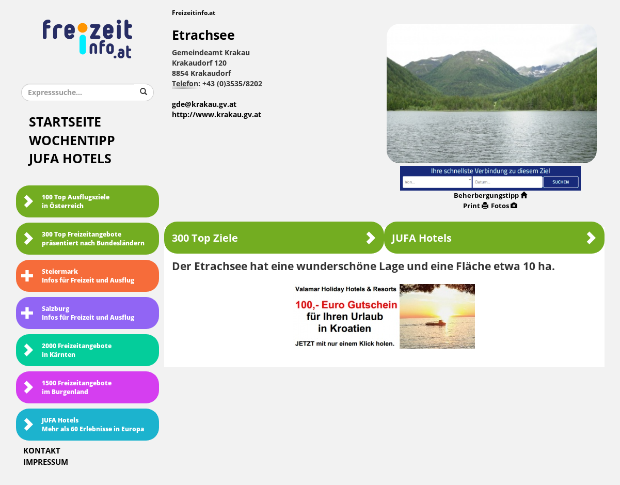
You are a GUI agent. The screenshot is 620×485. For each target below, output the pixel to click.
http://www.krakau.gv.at (216, 115)
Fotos (504, 206)
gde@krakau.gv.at (204, 104)
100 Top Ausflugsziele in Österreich (65, 202)
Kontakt (41, 451)
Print (475, 206)
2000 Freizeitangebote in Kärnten (66, 350)
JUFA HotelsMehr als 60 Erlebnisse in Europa (82, 425)
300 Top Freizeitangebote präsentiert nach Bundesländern (83, 239)
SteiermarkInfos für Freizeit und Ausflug (77, 276)
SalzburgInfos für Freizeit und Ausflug (77, 313)
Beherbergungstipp (490, 195)
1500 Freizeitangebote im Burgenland (66, 388)
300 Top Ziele (274, 237)
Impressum (45, 462)
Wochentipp (72, 140)
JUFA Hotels (70, 158)
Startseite (65, 122)
